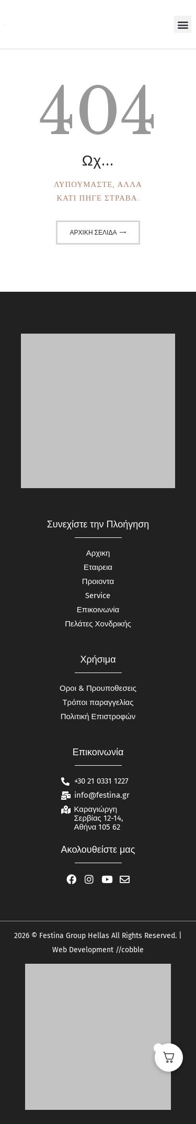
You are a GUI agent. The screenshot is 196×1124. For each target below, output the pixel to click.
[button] (182, 24)
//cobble (128, 949)
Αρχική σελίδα (93, 232)
